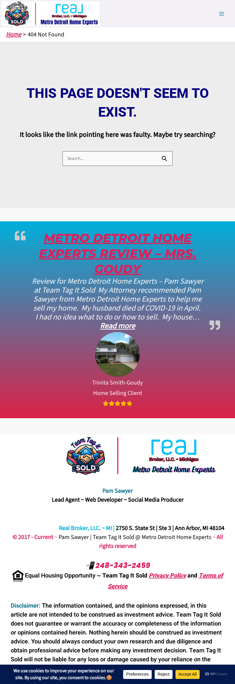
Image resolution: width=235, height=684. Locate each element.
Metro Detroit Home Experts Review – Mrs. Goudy (117, 253)
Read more (117, 325)
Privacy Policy (167, 575)
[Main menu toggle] (221, 13)
